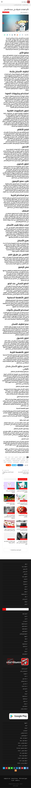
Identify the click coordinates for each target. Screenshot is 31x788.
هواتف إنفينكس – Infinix (22, 743)
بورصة (26, 694)
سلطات (25, 589)
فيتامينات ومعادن (24, 709)
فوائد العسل (24, 706)
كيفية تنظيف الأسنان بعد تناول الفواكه (23, 472)
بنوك (26, 691)
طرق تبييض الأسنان (16, 462)
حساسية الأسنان (9, 460)
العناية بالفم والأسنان (6, 12)
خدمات (25, 676)
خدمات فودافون (24, 681)
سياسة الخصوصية (14, 778)
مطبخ (26, 564)
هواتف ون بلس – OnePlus (22, 763)
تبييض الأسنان (19, 458)
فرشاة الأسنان (10, 462)
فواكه (26, 601)
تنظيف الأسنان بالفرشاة (16, 460)
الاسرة (26, 616)
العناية (27, 458)
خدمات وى (25, 684)
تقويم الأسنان (8, 458)
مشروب (5, 462)
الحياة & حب (25, 621)
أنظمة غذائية (24, 614)
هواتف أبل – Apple (23, 738)
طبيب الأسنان (22, 462)
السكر (12, 457)
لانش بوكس (24, 599)
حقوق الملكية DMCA (23, 778)
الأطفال (20, 457)
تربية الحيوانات (24, 644)
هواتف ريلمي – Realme (22, 745)
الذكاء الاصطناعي (24, 733)
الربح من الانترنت (24, 668)
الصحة (9, 457)
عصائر (26, 596)
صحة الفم (26, 462)
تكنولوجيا (25, 674)
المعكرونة (25, 581)
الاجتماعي (16, 457)
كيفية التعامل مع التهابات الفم (8, 472)
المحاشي (25, 574)
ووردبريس (25, 730)
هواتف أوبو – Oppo (23, 740)
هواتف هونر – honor (23, 760)
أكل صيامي (25, 571)
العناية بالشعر (24, 631)
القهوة (25, 636)
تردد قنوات (25, 701)
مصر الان (14, 785)
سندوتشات (25, 584)
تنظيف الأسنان (23, 460)
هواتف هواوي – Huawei (22, 758)
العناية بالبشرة (24, 629)
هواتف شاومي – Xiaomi (22, 750)
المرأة (26, 639)
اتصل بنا (12, 780)
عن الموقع (17, 780)
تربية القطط (25, 646)
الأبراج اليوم (25, 689)
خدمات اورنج (25, 679)
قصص (26, 604)
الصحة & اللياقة (24, 624)
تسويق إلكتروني (24, 735)
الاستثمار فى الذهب (23, 671)
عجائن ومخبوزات (24, 594)
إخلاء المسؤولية (7, 778)
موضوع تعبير (24, 654)
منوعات (25, 651)
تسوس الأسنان (13, 458)
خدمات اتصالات (24, 686)
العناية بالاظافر (24, 626)
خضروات (25, 704)
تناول (27, 460)
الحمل (26, 619)
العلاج (6, 457)
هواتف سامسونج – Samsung (22, 748)
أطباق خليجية (24, 576)
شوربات (25, 591)
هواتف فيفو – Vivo (23, 753)
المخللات (25, 579)
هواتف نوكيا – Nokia (23, 755)
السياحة (25, 641)
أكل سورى (25, 569)
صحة (4, 460)
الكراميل (23, 458)
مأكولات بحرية (24, 566)
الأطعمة (24, 457)
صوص (26, 586)
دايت (26, 649)
